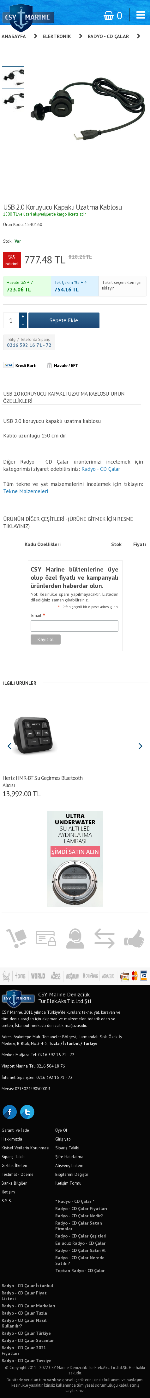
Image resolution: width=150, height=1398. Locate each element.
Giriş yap (63, 1139)
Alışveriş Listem (69, 1165)
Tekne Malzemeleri (25, 491)
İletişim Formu (68, 1183)
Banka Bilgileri (14, 1183)
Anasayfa (14, 36)
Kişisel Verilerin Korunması (25, 1148)
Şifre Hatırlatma (69, 1156)
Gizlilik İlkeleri (14, 1165)
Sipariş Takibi (14, 1156)
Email (38, 615)
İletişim (8, 1192)
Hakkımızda (12, 1139)
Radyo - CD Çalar (108, 36)
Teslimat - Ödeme (17, 1174)
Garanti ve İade (15, 1130)
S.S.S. (7, 1201)
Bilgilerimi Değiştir (71, 1174)
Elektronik (57, 36)
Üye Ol (61, 1130)
